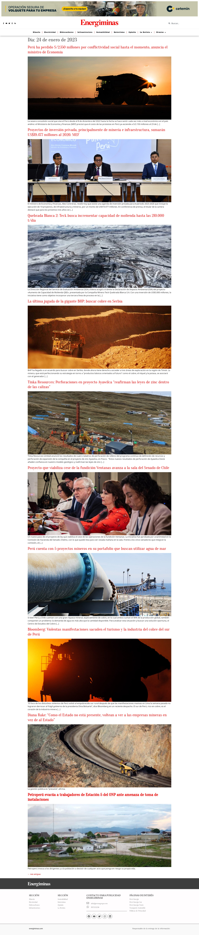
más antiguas (34, 874)
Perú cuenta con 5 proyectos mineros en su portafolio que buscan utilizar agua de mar (97, 548)
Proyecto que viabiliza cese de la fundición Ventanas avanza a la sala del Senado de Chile (98, 467)
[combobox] (181, 23)
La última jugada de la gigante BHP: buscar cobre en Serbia (75, 301)
